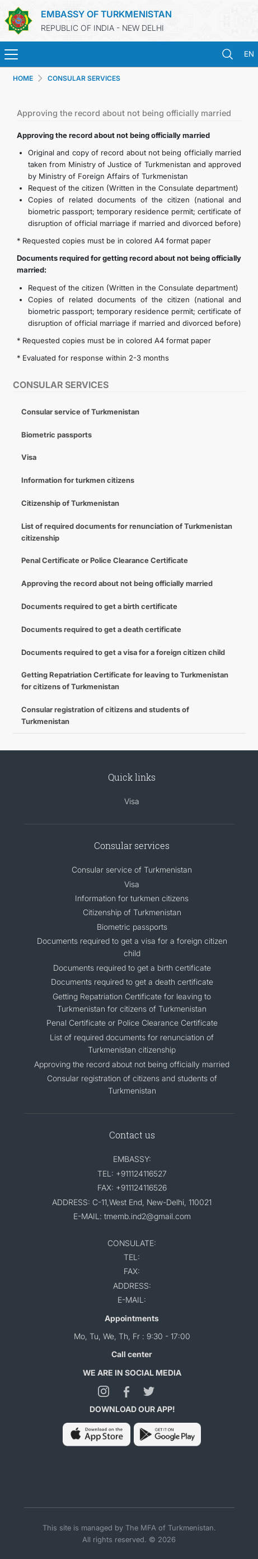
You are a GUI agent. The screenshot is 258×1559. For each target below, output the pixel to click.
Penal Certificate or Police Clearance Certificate (104, 560)
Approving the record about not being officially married (117, 583)
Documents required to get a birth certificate (99, 606)
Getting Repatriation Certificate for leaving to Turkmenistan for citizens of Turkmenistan (124, 680)
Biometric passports (56, 434)
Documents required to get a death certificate (101, 629)
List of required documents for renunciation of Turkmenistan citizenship (126, 532)
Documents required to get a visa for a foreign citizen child (123, 652)
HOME (23, 78)
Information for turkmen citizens (77, 480)
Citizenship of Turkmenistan (70, 503)
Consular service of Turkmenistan (80, 411)
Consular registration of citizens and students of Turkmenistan (105, 715)
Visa (28, 457)
